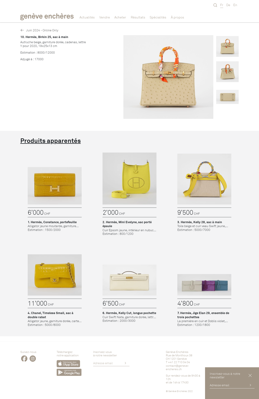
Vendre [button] (104, 17)
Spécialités (158, 17)
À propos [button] (177, 17)
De (228, 5)
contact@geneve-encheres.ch (177, 367)
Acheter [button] (120, 17)
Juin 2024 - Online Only (39, 30)
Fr (221, 5)
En (235, 5)
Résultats (138, 17)
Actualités (87, 17)
